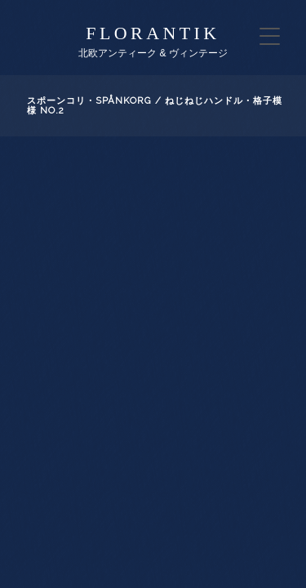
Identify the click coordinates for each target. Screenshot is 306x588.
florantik (153, 33)
